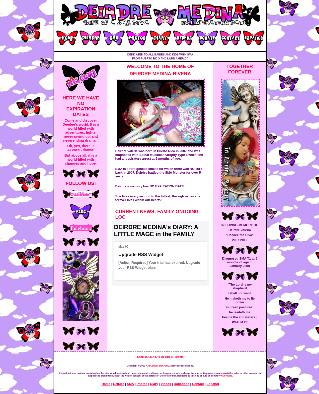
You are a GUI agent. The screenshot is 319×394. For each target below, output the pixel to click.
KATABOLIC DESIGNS (157, 366)
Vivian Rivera (225, 376)
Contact (198, 384)
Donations (181, 384)
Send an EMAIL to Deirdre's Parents (160, 356)
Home (105, 384)
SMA (130, 384)
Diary (154, 384)
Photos (142, 384)
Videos (166, 384)
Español (213, 384)
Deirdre (118, 384)
